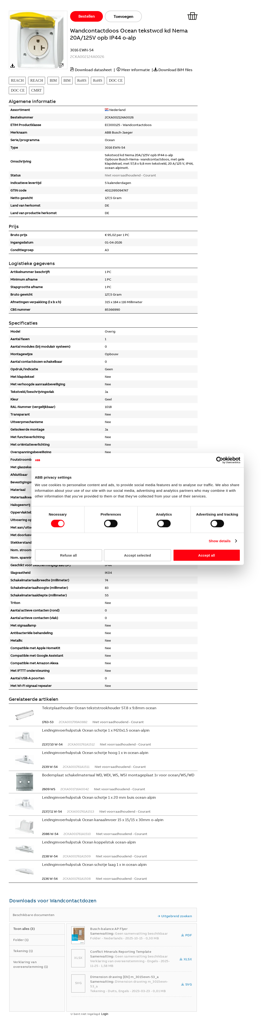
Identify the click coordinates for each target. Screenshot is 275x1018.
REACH (17, 80)
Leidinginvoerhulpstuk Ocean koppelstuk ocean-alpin (89, 842)
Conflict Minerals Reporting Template (120, 951)
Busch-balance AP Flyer (109, 929)
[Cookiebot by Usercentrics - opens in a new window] (219, 460)
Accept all (206, 555)
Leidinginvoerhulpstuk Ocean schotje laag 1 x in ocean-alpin (94, 864)
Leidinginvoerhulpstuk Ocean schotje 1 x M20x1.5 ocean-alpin (95, 730)
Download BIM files (175, 69)
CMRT (36, 90)
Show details (220, 541)
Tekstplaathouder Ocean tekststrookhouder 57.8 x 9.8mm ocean (99, 707)
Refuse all (68, 555)
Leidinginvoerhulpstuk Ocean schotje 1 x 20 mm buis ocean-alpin (99, 797)
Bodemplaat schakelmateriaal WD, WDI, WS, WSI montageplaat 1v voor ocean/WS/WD (118, 775)
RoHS (81, 80)
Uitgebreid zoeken (174, 916)
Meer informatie (135, 69)
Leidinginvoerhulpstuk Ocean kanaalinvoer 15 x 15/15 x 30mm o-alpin (102, 819)
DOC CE (116, 80)
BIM (53, 80)
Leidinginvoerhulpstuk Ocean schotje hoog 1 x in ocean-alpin (95, 752)
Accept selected (137, 555)
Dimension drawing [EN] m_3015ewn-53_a (124, 977)
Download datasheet (93, 69)
